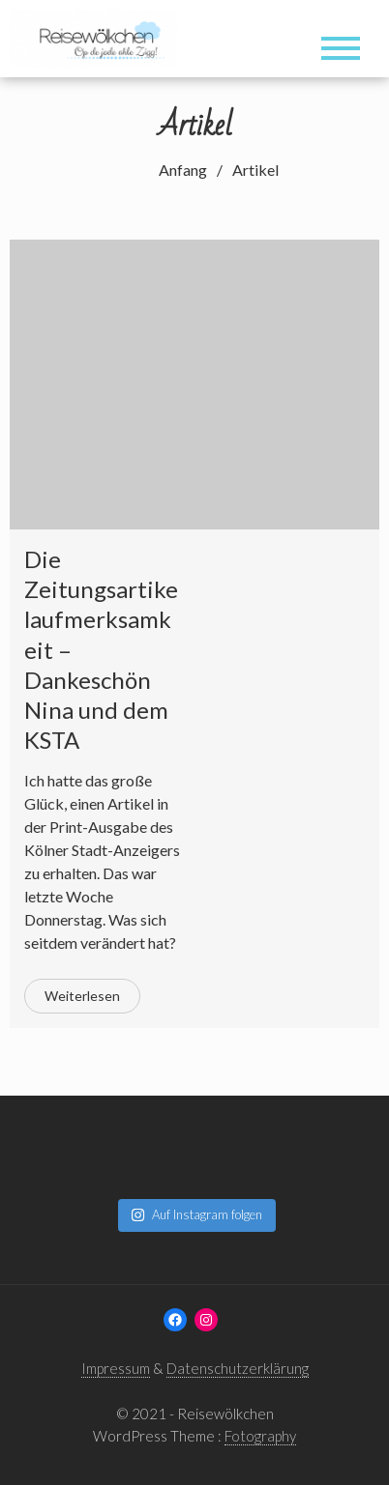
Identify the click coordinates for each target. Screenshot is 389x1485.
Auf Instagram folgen (196, 1214)
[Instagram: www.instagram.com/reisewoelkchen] (206, 1319)
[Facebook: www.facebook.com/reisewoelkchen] (175, 1319)
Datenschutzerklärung (237, 1368)
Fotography (260, 1435)
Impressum (115, 1368)
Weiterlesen (82, 995)
